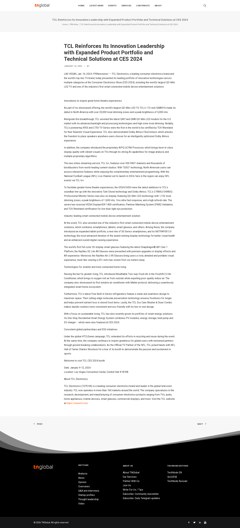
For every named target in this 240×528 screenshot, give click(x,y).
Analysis (82, 473)
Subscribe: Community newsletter (141, 493)
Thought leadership (88, 499)
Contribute (143, 6)
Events (112, 6)
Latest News (96, 6)
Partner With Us (131, 481)
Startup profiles (86, 495)
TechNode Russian (177, 481)
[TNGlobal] (42, 6)
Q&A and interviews (88, 490)
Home (81, 6)
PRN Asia (74, 24)
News (81, 477)
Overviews (84, 486)
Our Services (130, 476)
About (158, 6)
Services (126, 6)
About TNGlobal (131, 472)
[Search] (205, 6)
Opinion (82, 482)
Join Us (127, 485)
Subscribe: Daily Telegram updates (141, 498)
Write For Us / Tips (133, 489)
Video (81, 503)
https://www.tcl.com (77, 403)
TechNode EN (174, 472)
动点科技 (172, 476)
